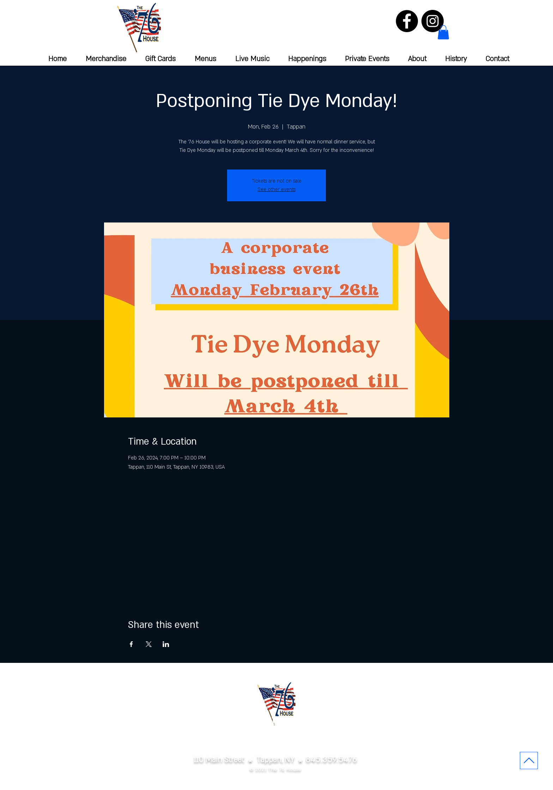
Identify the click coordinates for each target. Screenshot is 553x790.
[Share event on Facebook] (131, 644)
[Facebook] (407, 21)
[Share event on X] (148, 644)
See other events (276, 189)
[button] (443, 32)
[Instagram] (432, 21)
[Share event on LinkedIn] (166, 644)
